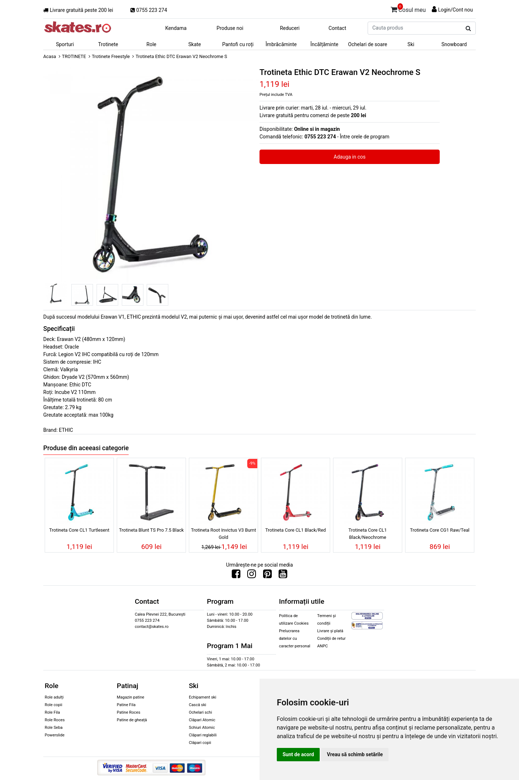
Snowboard (454, 44)
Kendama (175, 28)
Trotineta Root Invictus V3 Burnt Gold (223, 533)
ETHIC (66, 430)
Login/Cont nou (455, 10)
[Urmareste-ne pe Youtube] (283, 576)
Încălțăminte (324, 44)
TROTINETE (74, 56)
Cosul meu (408, 8)
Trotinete (108, 44)
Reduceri (290, 28)
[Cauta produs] (468, 28)
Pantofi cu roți (238, 44)
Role (151, 44)
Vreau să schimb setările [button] (355, 754)
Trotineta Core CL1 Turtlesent (79, 530)
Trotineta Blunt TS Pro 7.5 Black (151, 530)
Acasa (49, 56)
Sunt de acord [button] (298, 754)
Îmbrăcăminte (281, 44)
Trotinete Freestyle (111, 56)
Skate (194, 44)
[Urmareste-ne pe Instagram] (251, 576)
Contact (337, 28)
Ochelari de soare (367, 44)
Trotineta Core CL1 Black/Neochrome (368, 533)
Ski (411, 44)
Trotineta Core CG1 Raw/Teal (440, 530)
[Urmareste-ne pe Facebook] (236, 576)
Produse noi (230, 28)
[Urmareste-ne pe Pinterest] (267, 576)
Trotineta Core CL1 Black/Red (295, 530)
